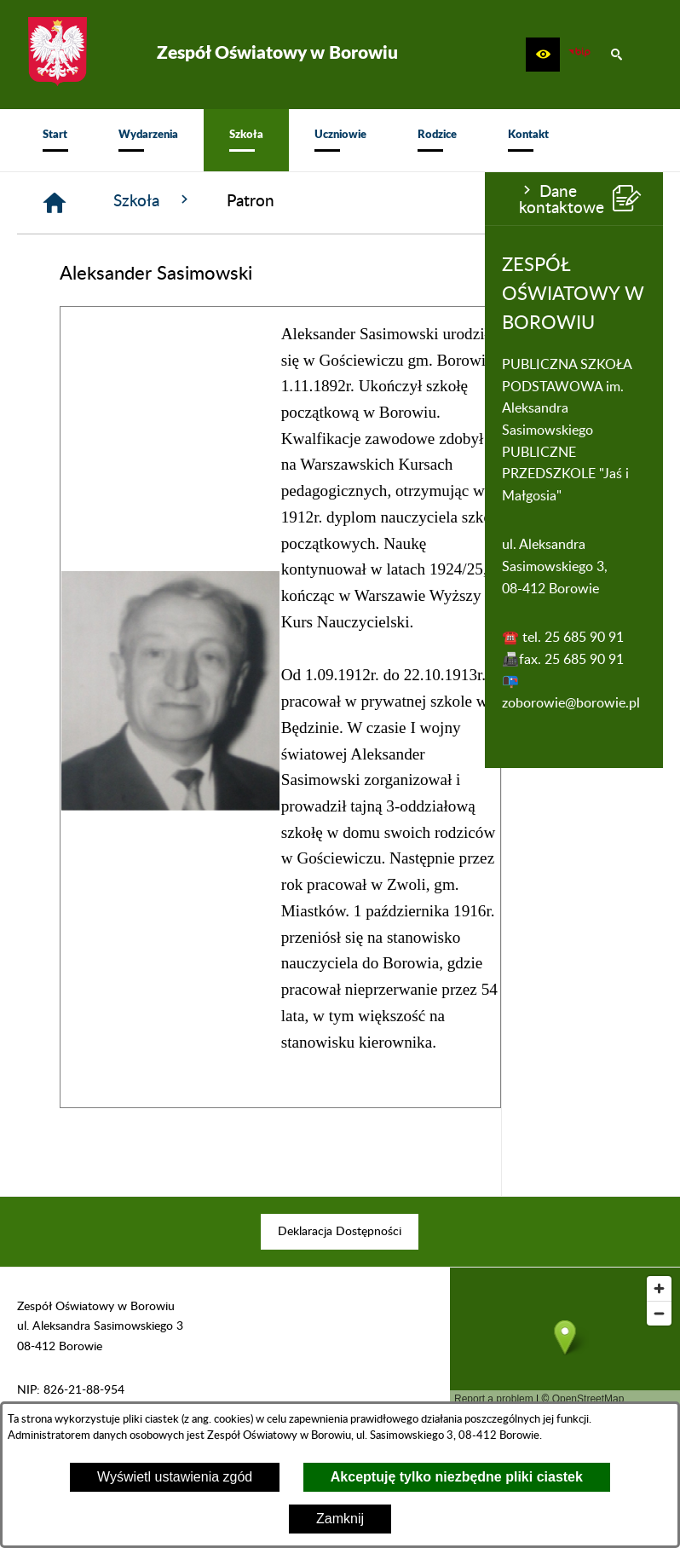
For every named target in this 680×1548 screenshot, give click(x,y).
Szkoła (315, 200)
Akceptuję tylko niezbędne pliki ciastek (457, 1477)
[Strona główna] (217, 203)
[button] (543, 55)
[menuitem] (55, 140)
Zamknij (340, 1518)
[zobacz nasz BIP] (579, 55)
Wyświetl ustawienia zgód (174, 1477)
